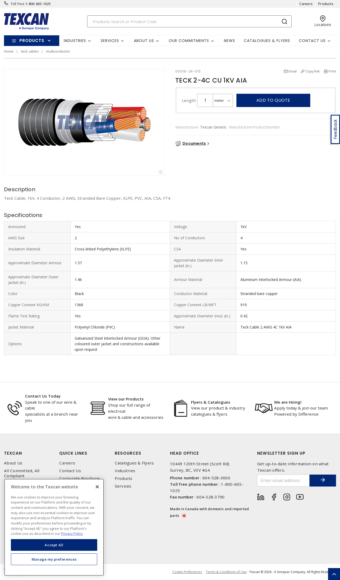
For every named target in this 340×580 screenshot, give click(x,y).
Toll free (17, 3)
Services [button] (110, 40)
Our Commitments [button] (189, 40)
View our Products (126, 399)
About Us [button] (144, 40)
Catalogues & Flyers (267, 40)
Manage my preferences (54, 559)
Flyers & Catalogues (210, 402)
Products (325, 3)
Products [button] (31, 40)
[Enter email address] (283, 481)
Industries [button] (75, 40)
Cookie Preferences (187, 572)
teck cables (30, 51)
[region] (54, 527)
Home (9, 51)
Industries (125, 470)
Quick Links (73, 453)
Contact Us (70, 470)
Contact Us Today (43, 396)
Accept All (54, 545)
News (229, 40)
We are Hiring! (287, 402)
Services (123, 486)
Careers (306, 3)
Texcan (13, 453)
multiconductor (58, 51)
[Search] (189, 21)
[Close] (97, 487)
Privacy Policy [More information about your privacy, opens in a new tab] (72, 533)
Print (332, 71)
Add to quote (273, 100)
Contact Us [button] (312, 40)
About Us (13, 463)
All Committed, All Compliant (22, 473)
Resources (128, 453)
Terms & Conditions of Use (226, 572)
